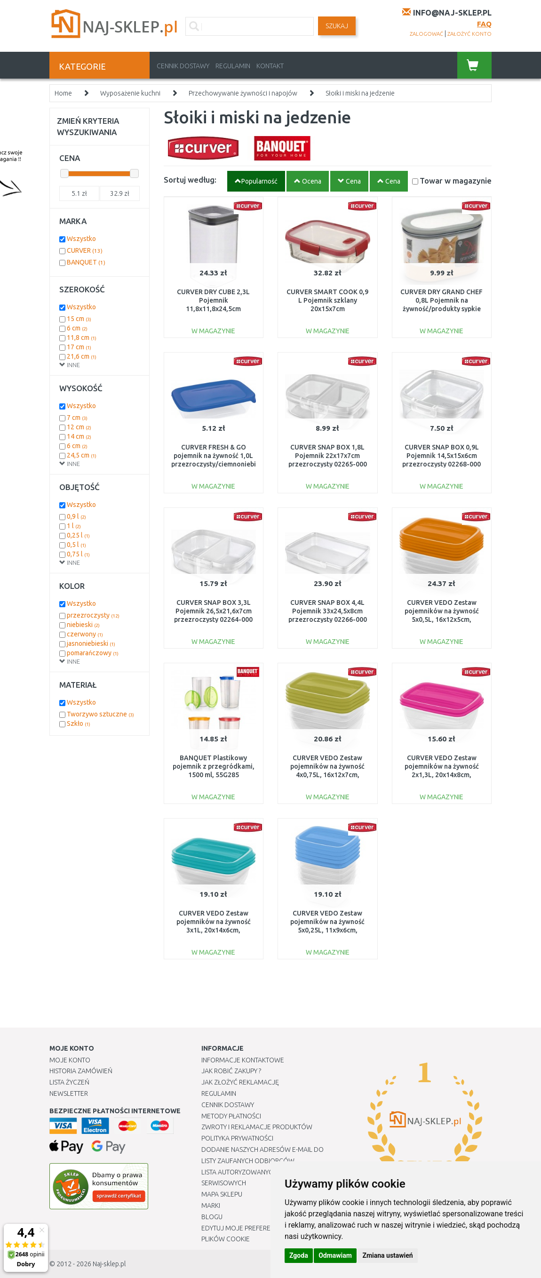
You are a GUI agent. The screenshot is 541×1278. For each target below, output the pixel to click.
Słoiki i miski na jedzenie (360, 93)
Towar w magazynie (456, 180)
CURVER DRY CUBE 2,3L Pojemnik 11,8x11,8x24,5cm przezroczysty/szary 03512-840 (213, 309)
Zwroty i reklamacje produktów (256, 1127)
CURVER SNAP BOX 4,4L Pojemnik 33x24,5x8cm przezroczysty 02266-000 (327, 611)
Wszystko (81, 238)
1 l (74, 526)
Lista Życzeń (69, 1082)
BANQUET (86, 262)
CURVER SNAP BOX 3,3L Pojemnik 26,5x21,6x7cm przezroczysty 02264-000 (213, 611)
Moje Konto (69, 1060)
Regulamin (232, 66)
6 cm (77, 328)
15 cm (79, 318)
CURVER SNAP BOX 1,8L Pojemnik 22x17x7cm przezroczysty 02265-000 (327, 455)
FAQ (484, 24)
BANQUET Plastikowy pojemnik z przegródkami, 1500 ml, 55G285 (214, 766)
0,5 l (76, 544)
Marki (210, 1205)
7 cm (77, 417)
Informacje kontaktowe (242, 1060)
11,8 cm (81, 337)
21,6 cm (81, 356)
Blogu (212, 1217)
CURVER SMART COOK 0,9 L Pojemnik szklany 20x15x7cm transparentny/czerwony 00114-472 (327, 309)
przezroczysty (93, 615)
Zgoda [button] (298, 1255)
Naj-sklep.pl (109, 1264)
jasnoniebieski (91, 643)
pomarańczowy (93, 653)
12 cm (79, 427)
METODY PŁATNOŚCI (231, 1116)
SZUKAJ (337, 26)
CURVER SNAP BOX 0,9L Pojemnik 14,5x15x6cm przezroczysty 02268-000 (441, 455)
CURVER (85, 250)
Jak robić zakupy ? (231, 1071)
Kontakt (270, 66)
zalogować (426, 34)
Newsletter (68, 1093)
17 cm (79, 347)
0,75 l (78, 554)
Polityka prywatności (237, 1138)
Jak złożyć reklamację (240, 1082)
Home (63, 93)
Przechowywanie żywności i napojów (243, 93)
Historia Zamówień (80, 1071)
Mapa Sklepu (221, 1194)
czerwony (85, 634)
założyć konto (469, 34)
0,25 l (78, 535)
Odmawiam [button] (335, 1255)
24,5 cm (81, 455)
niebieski (83, 624)
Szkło (78, 723)
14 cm (79, 436)
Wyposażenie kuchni (130, 93)
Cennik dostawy (183, 66)
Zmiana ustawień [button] (387, 1255)
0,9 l (76, 516)
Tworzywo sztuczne (100, 714)
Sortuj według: (190, 179)
